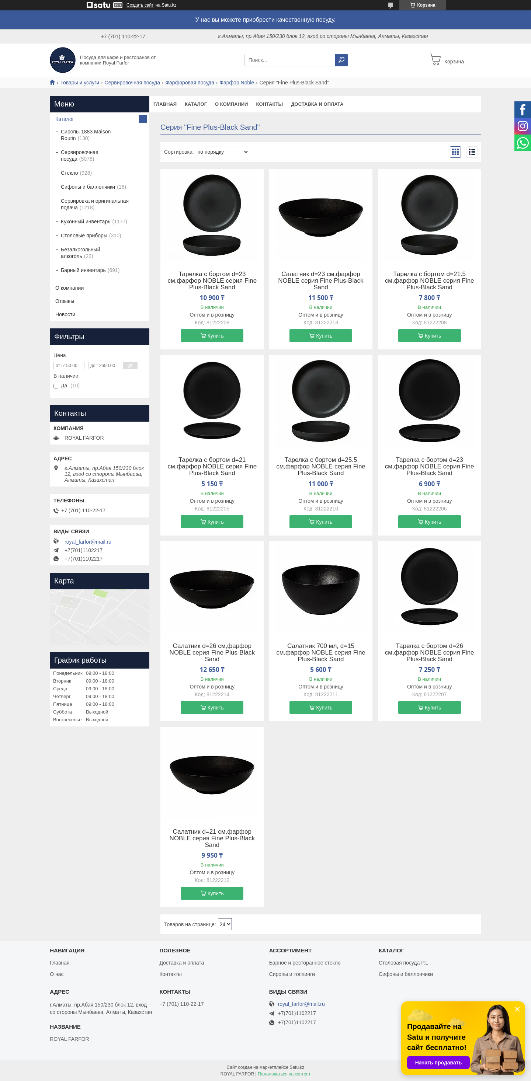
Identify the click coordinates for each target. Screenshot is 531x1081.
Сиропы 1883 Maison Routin (86, 135)
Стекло (69, 173)
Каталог (196, 104)
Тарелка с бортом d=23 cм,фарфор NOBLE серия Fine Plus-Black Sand (212, 281)
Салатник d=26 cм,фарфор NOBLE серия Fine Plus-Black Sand (212, 653)
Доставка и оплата (317, 104)
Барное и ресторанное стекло (305, 963)
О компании (231, 104)
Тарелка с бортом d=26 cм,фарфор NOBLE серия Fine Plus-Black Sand (429, 653)
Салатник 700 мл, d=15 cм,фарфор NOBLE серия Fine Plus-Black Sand (320, 653)
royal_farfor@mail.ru (88, 542)
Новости (65, 314)
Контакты (269, 104)
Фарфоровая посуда (189, 83)
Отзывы (64, 301)
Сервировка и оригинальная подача (95, 204)
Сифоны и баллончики (88, 187)
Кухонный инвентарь (86, 221)
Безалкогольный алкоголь (80, 253)
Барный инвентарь (83, 270)
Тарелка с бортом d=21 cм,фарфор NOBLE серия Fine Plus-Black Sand (212, 467)
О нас (56, 974)
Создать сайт (140, 5)
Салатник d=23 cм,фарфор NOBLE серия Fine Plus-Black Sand (320, 281)
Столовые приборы (84, 235)
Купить (216, 336)
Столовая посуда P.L (403, 963)
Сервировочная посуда (132, 83)
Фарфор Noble (236, 83)
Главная (165, 104)
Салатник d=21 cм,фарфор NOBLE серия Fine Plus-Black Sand (212, 838)
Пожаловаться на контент (284, 1074)
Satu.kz (296, 1067)
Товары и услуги (79, 83)
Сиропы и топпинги (292, 974)
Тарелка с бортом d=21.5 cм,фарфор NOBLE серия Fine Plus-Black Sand (429, 281)
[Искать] (341, 60)
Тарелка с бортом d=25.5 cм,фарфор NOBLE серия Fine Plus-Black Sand (320, 467)
